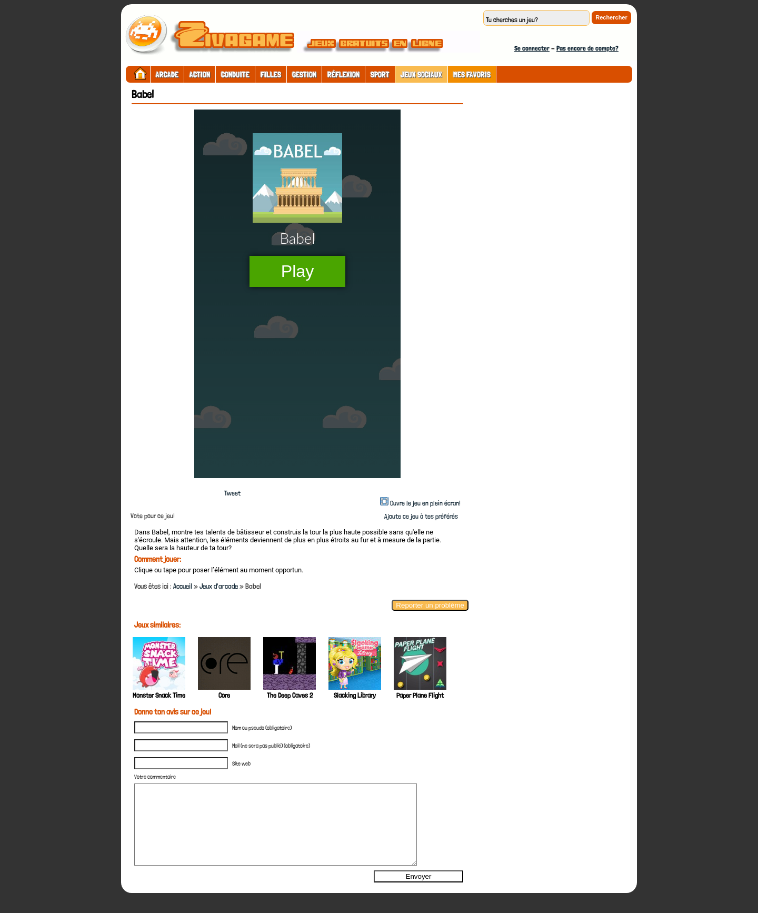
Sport (380, 75)
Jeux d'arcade (219, 586)
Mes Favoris (472, 75)
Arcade (167, 75)
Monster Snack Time (159, 695)
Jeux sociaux (421, 75)
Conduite (235, 75)
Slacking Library (355, 695)
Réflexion (343, 75)
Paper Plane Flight (420, 695)
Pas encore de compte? (587, 48)
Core (224, 695)
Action (200, 75)
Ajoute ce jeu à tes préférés (420, 516)
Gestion (304, 75)
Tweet (232, 493)
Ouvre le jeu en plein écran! (425, 503)
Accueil (182, 586)
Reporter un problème (430, 605)
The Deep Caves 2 (290, 695)
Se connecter (532, 48)
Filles (271, 75)
